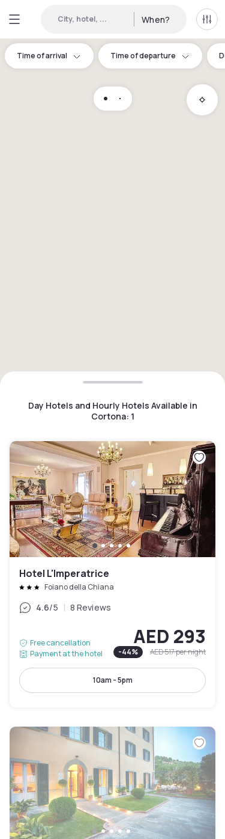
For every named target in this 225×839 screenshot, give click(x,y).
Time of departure (150, 55)
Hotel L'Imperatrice (112, 574)
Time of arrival (49, 55)
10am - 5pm (113, 680)
